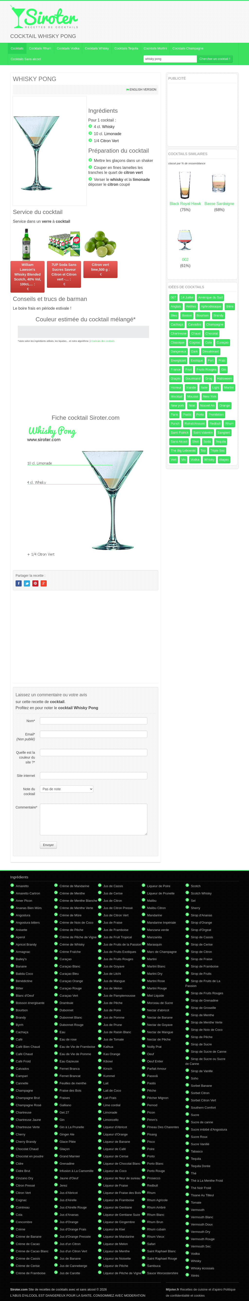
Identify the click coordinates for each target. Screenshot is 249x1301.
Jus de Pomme (113, 1017)
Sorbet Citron (200, 1093)
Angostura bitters (28, 922)
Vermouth (198, 1210)
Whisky (108, 127)
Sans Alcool (179, 441)
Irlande (191, 387)
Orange (224, 405)
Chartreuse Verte (28, 1127)
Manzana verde (158, 930)
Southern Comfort (203, 1107)
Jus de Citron (112, 900)
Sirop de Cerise (202, 944)
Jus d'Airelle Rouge (73, 1207)
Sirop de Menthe (202, 1015)
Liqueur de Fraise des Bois (122, 1193)
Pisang (152, 1134)
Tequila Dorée (200, 1166)
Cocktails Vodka (68, 48)
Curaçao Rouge (71, 988)
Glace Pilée (68, 1141)
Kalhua (108, 1047)
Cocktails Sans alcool (26, 59)
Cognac (194, 342)
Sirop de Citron (201, 952)
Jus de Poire (112, 1010)
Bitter (19, 988)
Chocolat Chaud (27, 1149)
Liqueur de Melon (115, 1244)
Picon (151, 1112)
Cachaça (177, 324)
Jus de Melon (112, 988)
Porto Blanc (155, 1163)
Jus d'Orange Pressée (75, 1236)
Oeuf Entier (155, 1061)
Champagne (214, 324)
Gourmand (192, 378)
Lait (105, 1083)
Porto (200, 414)
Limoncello (110, 1120)
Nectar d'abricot (158, 1010)
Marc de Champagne (162, 952)
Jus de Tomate (113, 1039)
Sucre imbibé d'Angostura (209, 1129)
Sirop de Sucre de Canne (208, 1051)
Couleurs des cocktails (103, 341)
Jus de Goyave (113, 966)
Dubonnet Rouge (71, 1025)
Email (26, 736)
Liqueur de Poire (158, 886)
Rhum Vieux (155, 1236)
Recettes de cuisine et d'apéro (194, 1289)
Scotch (196, 886)
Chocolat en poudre (29, 1156)
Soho (194, 1078)
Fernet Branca (70, 1068)
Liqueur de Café (114, 1149)
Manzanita (154, 937)
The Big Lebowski (183, 450)
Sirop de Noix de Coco (206, 1030)
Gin (223, 369)
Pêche (151, 1090)
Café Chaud (24, 1054)
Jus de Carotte (70, 1273)
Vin (183, 459)
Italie (204, 387)
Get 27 (64, 1112)
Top (203, 450)
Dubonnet (66, 1010)
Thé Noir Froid (201, 1188)
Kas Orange (111, 1054)
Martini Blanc (156, 966)
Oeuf (150, 1054)
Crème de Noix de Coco (76, 922)
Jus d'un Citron (70, 1244)
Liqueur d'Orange (115, 1134)
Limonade (112, 134)
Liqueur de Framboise (118, 1200)
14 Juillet (187, 297)
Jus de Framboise (115, 930)
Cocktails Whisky (97, 48)
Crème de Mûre (70, 915)
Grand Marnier (70, 1156)
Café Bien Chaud (28, 1047)
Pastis (187, 414)
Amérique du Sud (210, 297)
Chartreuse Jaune (28, 1120)
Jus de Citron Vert (115, 915)
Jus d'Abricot (69, 1193)
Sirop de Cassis (202, 937)
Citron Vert (109, 141)
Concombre (24, 1222)
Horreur (176, 387)
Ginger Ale (67, 1134)
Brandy (218, 315)
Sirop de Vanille (202, 1071)
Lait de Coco (112, 1090)
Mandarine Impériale (161, 922)
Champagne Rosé (28, 1105)
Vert (173, 459)
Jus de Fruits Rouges (118, 959)
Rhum (229, 423)
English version (143, 89)
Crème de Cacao (28, 1244)
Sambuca (153, 1266)
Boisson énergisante (30, 1003)
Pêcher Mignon (157, 1098)
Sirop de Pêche (202, 1037)
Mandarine (154, 915)
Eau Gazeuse (69, 1061)
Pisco (151, 1141)
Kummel (109, 1076)
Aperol (20, 937)
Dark (194, 351)
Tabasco (197, 1151)
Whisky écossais (202, 1268)
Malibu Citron (156, 908)
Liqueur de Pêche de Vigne (122, 1273)
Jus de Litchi (112, 974)
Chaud (195, 333)
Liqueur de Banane (116, 1141)
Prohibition (216, 414)
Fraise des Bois (70, 1090)
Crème (20, 1229)
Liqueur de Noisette (117, 1258)
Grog (208, 378)
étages (224, 459)
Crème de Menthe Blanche (78, 900)
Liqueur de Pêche (115, 1266)
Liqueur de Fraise (115, 1185)
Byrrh (19, 1025)
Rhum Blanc (155, 1215)
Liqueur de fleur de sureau (121, 1178)
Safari (151, 1244)
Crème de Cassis (28, 1258)
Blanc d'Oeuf (25, 995)
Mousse (192, 396)
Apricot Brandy (26, 944)
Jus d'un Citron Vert (73, 1251)
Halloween (224, 378)
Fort (210, 360)
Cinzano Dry (24, 1178)
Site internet (26, 776)
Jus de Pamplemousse (119, 995)
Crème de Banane (29, 1236)
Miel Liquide (155, 995)
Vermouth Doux (202, 1224)
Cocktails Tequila (126, 48)
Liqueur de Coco (114, 1171)
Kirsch (107, 1068)
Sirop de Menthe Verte (206, 1022)
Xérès (195, 1275)
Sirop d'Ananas (201, 915)
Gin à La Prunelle (72, 1127)
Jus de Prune (112, 1025)
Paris (174, 414)
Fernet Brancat (70, 1076)
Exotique (197, 360)
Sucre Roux (199, 1137)
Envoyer (48, 845)
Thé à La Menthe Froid (207, 1180)
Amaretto (22, 886)
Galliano (65, 1105)
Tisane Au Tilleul (202, 1195)
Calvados (194, 324)
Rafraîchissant (195, 423)
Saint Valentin (203, 432)
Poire (150, 1149)
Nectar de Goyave (160, 1025)
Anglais (176, 306)
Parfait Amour (156, 1068)
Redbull (215, 423)
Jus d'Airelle (68, 1200)
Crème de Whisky (72, 944)
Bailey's (21, 959)
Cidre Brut (23, 1171)
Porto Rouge (156, 1171)
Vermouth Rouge (203, 1239)
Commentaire (25, 807)
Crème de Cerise (28, 1266)
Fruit (188, 369)
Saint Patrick (179, 432)
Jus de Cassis (113, 886)
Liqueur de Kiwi (114, 1229)
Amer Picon (24, 900)
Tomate (196, 1202)
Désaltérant (211, 351)
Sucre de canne (202, 1122)
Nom (31, 721)
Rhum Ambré (156, 1207)
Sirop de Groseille (203, 1008)
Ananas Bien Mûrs (29, 908)
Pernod (152, 1105)
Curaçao (223, 342)
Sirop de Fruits (201, 974)
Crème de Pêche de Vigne (78, 937)
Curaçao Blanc (70, 966)
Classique (178, 342)
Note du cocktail (29, 791)
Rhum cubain (156, 1229)
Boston (187, 315)
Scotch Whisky (201, 893)
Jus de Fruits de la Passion (122, 944)
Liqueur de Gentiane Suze (121, 1215)
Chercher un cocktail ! (214, 59)
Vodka (195, 459)
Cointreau (22, 1207)
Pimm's (152, 1120)
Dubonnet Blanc (71, 1017)
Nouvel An (207, 405)
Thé (193, 1173)
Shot (195, 441)
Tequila (221, 441)
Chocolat (211, 333)
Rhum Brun (155, 1222)
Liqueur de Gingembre (119, 1222)
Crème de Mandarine (74, 886)
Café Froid (23, 1061)
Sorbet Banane (201, 1085)
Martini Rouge (157, 988)
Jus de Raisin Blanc (117, 1032)
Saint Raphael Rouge (162, 1258)
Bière (229, 306)
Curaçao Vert (69, 995)
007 (173, 297)
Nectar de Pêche (159, 1039)
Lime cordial (111, 1105)
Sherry (195, 908)
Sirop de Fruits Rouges (207, 993)
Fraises (65, 1098)
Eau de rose (68, 1039)
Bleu (174, 315)
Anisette (21, 930)
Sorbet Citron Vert (203, 1100)
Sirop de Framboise (204, 966)
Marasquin (154, 944)
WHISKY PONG (34, 78)
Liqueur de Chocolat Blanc (122, 1163)
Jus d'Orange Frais (73, 1229)
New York (209, 396)
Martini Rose (156, 981)
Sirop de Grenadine (204, 1000)
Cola (208, 342)
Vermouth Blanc (202, 1217)
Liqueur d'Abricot (115, 1127)
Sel (193, 900)
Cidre (19, 1163)
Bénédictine (24, 981)
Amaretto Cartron (28, 893)
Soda (207, 441)
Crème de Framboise (30, 1273)
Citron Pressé (25, 1185)
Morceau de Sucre (160, 1003)
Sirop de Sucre (201, 1044)
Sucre (195, 1115)
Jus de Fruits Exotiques (119, 952)
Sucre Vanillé (200, 1144)
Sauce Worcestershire (162, 1273)
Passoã (152, 1076)
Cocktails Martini (155, 48)
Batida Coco (24, 974)
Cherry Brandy (26, 1141)
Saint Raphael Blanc (161, 1251)
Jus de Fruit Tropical (117, 937)
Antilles (191, 306)
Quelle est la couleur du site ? (25, 757)
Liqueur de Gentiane (117, 1207)
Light (215, 387)
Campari (22, 1076)
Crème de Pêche (71, 930)
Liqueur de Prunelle (161, 893)
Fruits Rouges (206, 369)
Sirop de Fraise (201, 959)
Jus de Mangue (114, 981)
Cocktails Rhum (40, 48)
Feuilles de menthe (73, 1083)
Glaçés (175, 378)
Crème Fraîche (70, 952)
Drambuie (66, 1003)
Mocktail (176, 396)
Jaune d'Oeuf (69, 1178)
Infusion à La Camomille (76, 1171)
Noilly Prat (154, 1047)
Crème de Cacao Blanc (32, 1251)
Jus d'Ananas (69, 1215)
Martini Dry (154, 974)
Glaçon (65, 1149)
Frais (221, 360)
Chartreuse (178, 333)
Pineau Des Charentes (163, 1127)
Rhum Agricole (157, 1200)
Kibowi (108, 1061)
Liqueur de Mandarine (118, 1236)
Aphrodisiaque (211, 306)
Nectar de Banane (160, 1017)
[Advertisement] (85, 378)
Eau (62, 1032)
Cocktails (17, 48)
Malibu (151, 900)
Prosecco (153, 1178)
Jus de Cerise (113, 893)
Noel (192, 405)
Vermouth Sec (201, 1246)
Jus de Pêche (113, 1003)
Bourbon (203, 315)
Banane (21, 966)
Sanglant (223, 432)
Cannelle (22, 1083)
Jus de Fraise (112, 922)
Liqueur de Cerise (115, 1156)
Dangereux (178, 351)
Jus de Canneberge (73, 1266)
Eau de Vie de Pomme (75, 1054)
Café (19, 1039)
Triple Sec (218, 450)
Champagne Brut (28, 1098)
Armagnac (23, 952)
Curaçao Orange (71, 981)
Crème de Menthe (72, 893)
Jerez (63, 1185)
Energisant (178, 360)
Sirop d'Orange (201, 922)
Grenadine (67, 1163)
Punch (175, 423)
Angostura (23, 915)
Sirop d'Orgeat (201, 930)
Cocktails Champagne (187, 48)
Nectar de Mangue (160, 1032)
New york (177, 405)
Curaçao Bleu (69, 974)
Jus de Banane (70, 1258)
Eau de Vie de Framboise (77, 1047)
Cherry (20, 1134)
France (175, 369)
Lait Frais (109, 1098)
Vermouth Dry (200, 1232)
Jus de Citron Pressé (118, 908)
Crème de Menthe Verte (76, 908)
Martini (229, 387)
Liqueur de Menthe (116, 1251)
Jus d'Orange (69, 1222)
